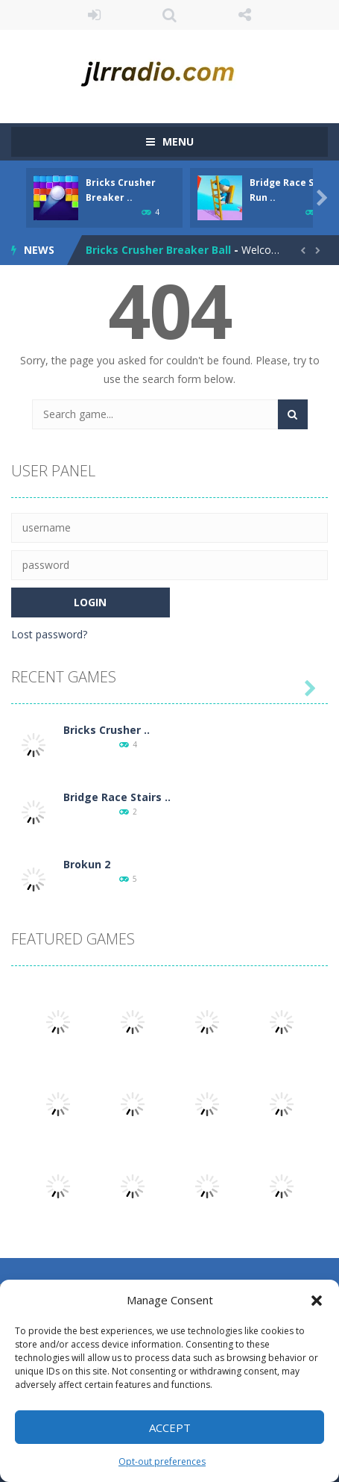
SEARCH (169, 15)
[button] (316, 1300)
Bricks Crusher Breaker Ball (158, 250)
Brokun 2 (86, 864)
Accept (170, 1427)
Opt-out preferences (162, 1461)
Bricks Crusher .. (106, 730)
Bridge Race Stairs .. (117, 797)
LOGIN (94, 15)
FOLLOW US (245, 15)
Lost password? (49, 634)
